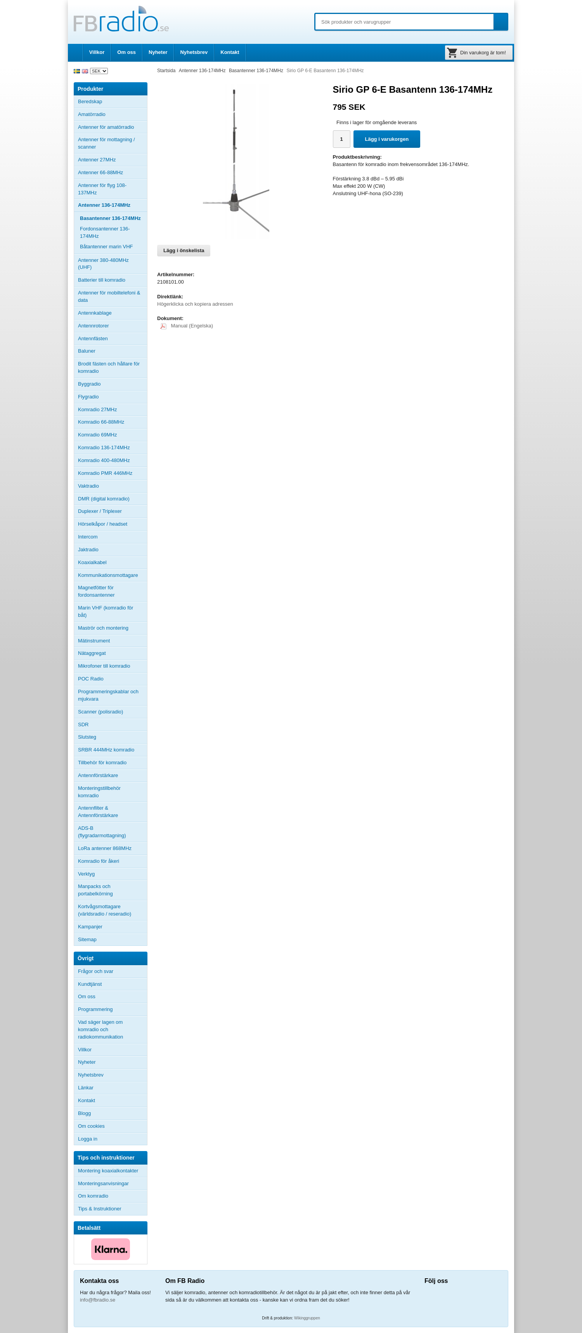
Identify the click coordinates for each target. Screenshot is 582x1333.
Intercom (88, 537)
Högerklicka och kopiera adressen (195, 304)
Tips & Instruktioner (99, 1209)
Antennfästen (112, 339)
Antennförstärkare (98, 775)
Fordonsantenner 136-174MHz (105, 232)
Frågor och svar (95, 971)
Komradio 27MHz (97, 409)
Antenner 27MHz (112, 160)
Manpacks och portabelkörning (95, 890)
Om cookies (91, 1126)
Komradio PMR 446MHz (105, 473)
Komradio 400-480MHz (104, 460)
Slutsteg (87, 737)
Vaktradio (88, 486)
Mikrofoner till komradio (104, 666)
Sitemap (87, 939)
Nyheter (158, 52)
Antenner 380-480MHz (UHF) (112, 263)
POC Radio (91, 679)
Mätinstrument (94, 641)
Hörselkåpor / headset (102, 524)
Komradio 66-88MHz (101, 422)
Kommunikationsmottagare (108, 575)
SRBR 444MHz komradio (106, 750)
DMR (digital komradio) (104, 499)
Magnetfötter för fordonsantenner (96, 591)
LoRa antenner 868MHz (105, 848)
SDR (83, 724)
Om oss (126, 52)
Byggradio (89, 384)
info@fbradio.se (97, 1300)
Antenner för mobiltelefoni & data (109, 296)
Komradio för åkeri (98, 861)
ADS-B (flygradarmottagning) (102, 831)
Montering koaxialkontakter (108, 1171)
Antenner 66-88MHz (112, 173)
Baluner (86, 351)
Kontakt (229, 52)
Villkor (97, 52)
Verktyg (86, 874)
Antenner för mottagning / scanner (106, 143)
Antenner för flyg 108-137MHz (102, 189)
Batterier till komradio (101, 280)
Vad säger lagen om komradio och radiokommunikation (100, 1029)
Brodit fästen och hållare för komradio (109, 367)
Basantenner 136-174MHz (110, 218)
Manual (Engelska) (186, 326)
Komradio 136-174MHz (104, 447)
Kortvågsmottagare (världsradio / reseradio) (104, 910)
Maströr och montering (103, 628)
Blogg (84, 1113)
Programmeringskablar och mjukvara (108, 695)
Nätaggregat (92, 653)
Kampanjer (90, 927)
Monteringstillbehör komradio (99, 791)
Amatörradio (112, 114)
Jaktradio (88, 549)
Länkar (86, 1088)
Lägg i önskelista (183, 250)
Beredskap (90, 101)
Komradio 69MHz (97, 435)
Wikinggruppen (307, 1318)
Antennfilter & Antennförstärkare (98, 811)
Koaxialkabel (92, 562)
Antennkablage (95, 313)
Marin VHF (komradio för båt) (105, 611)
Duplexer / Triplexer (100, 511)
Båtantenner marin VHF (106, 246)
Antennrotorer (93, 326)
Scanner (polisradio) (100, 712)
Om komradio (93, 1196)
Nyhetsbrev (194, 52)
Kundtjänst (90, 984)
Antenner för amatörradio (112, 127)
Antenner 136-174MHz (112, 205)
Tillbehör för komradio (112, 763)
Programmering (95, 1009)
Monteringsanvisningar (103, 1183)
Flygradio (88, 397)
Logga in (87, 1139)
